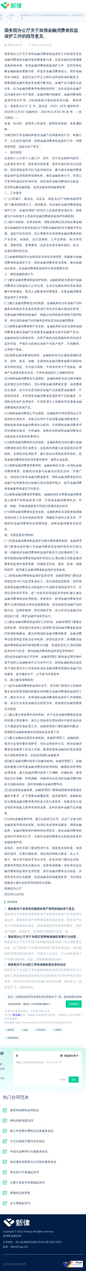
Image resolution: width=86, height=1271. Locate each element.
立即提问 (74, 1004)
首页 (1, 17)
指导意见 (41, 1030)
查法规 (16, 1014)
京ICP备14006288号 (14, 1264)
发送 (74, 1079)
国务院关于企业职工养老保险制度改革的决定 (37, 964)
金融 (25, 1030)
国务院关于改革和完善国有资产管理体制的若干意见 (41, 908)
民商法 (11, 17)
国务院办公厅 (15, 44)
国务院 (10, 1030)
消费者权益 (12, 1038)
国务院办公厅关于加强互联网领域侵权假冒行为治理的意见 (45, 937)
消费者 (58, 1030)
